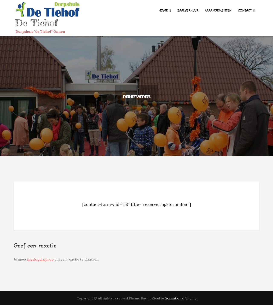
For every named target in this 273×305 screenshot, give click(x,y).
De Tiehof (37, 22)
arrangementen (218, 10)
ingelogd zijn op (40, 259)
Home (163, 10)
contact (245, 10)
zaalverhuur (187, 10)
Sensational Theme (180, 298)
